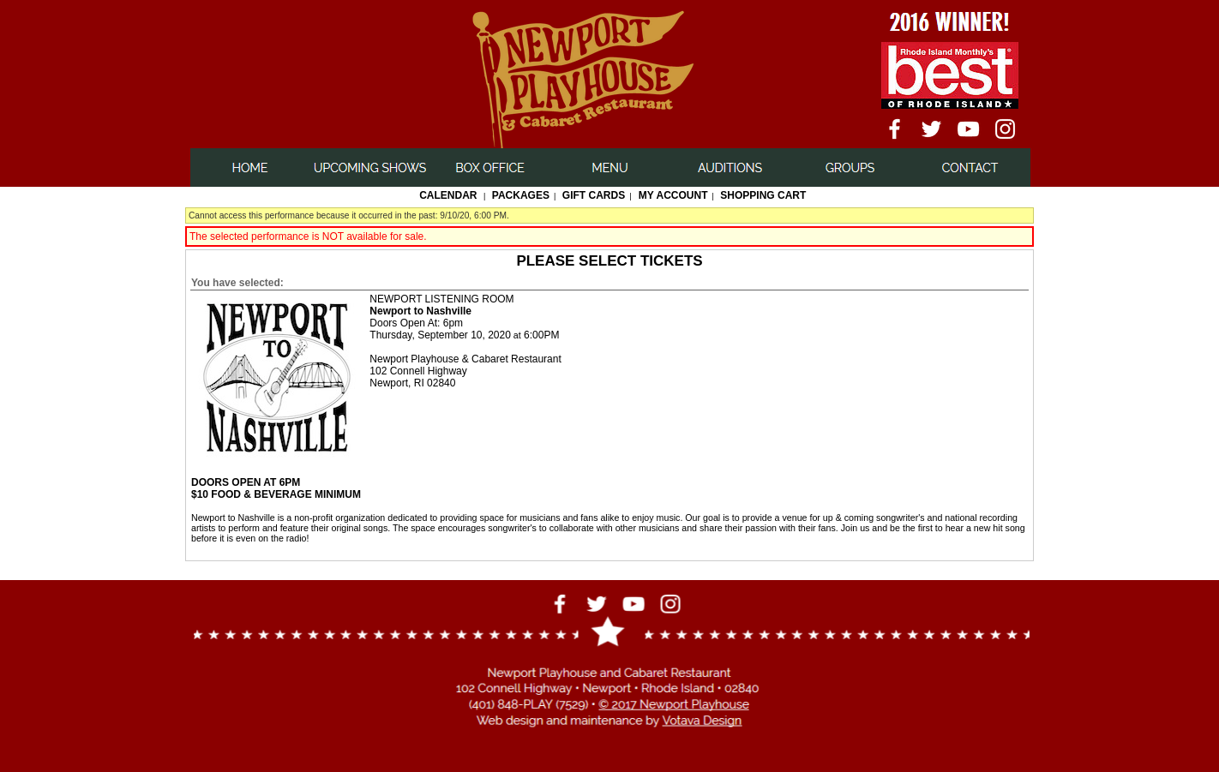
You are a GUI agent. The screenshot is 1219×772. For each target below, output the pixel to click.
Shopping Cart (763, 195)
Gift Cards (593, 195)
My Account (672, 195)
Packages (520, 195)
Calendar (448, 195)
